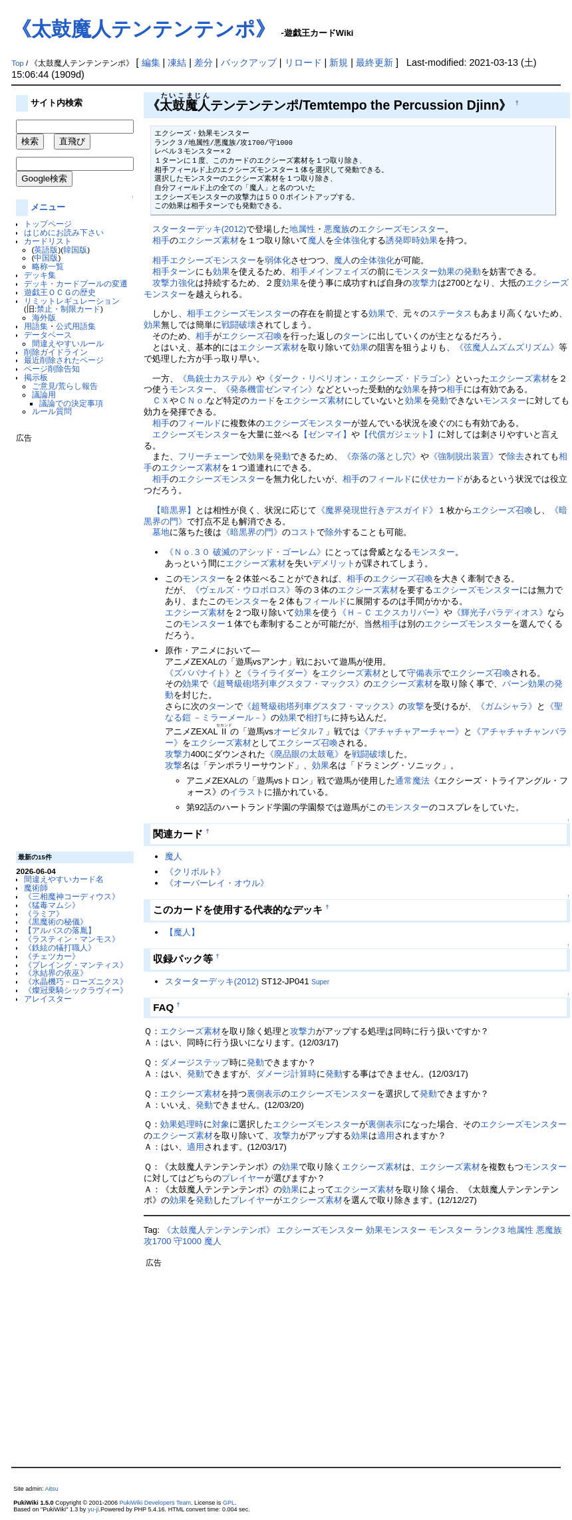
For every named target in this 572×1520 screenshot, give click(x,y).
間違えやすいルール (68, 343)
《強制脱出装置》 (463, 456)
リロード (303, 62)
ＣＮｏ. (192, 400)
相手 (161, 240)
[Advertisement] (69, 642)
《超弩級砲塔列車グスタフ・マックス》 (286, 684)
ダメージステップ (194, 1062)
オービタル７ (299, 731)
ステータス (450, 313)
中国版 (46, 257)
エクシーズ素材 (208, 240)
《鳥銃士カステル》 (217, 378)
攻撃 (415, 706)
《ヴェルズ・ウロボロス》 (243, 590)
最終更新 (374, 62)
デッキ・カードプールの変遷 (76, 283)
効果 (221, 271)
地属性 (302, 229)
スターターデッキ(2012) (199, 229)
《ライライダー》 (277, 673)
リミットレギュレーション (72, 300)
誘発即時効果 (412, 240)
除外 (334, 532)
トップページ (48, 223)
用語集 (36, 326)
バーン (515, 684)
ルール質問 (52, 411)
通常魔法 (412, 781)
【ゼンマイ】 (325, 434)
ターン (183, 271)
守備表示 (424, 673)
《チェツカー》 (52, 956)
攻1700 (158, 1241)
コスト (304, 532)
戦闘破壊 (238, 325)
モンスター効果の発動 (437, 271)
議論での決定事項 (71, 403)
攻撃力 (165, 283)
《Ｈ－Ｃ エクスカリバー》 (391, 612)
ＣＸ (161, 400)
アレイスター (48, 998)
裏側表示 (264, 1094)
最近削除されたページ (64, 360)
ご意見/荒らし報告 (65, 385)
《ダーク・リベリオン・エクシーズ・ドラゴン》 (360, 378)
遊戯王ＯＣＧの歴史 (60, 292)
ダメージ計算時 (286, 1074)
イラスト (246, 792)
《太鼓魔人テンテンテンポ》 (143, 29)
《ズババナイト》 (199, 673)
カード (262, 400)
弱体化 (278, 260)
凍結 (177, 62)
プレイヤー (243, 1178)
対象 (220, 1124)
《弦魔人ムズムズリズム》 (507, 347)
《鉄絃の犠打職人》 (60, 947)
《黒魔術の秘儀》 (56, 921)
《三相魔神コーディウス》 (72, 896)
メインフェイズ (338, 271)
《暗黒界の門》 (251, 532)
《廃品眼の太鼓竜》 (304, 754)
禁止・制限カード (68, 308)
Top (17, 63)
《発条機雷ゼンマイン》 (269, 389)
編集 (151, 62)
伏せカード (442, 479)
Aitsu (52, 1488)
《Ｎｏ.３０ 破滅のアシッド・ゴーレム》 (245, 552)
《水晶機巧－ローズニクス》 (76, 981)
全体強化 (351, 240)
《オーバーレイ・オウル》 (217, 883)
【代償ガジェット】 (399, 434)
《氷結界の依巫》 (56, 972)
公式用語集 (76, 326)
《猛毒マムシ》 (52, 905)
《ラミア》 (44, 913)
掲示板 (36, 377)
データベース (48, 334)
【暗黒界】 (174, 510)
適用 (385, 1135)
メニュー (48, 207)
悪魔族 (337, 229)
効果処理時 (182, 1124)
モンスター (191, 389)
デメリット (333, 563)
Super (320, 982)
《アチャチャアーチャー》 (412, 731)
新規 (338, 62)
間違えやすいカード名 (64, 879)
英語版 (46, 249)
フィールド (199, 423)
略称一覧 (48, 266)
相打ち (318, 717)
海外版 (44, 317)
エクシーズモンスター (401, 229)
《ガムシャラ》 (506, 706)
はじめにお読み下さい (64, 232)
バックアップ (249, 62)
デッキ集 (40, 275)
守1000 (188, 1241)
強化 (187, 283)
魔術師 (36, 887)
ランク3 (489, 1230)
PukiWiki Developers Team (155, 1502)
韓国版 (75, 249)
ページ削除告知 (52, 368)
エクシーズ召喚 (251, 336)
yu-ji (93, 1509)
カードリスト (48, 241)
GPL (229, 1502)
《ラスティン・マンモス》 (72, 938)
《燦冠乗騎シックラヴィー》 (76, 990)
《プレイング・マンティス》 (76, 964)
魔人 (316, 240)
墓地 (161, 532)
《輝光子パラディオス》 (499, 612)
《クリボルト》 (195, 872)
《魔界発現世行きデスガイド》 (377, 510)
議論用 (44, 394)
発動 (439, 400)
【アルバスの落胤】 (60, 930)
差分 (203, 62)
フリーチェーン (208, 456)
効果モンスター (396, 1230)
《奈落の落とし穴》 (381, 456)
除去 (515, 456)
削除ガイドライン (56, 352)
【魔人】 (182, 932)
